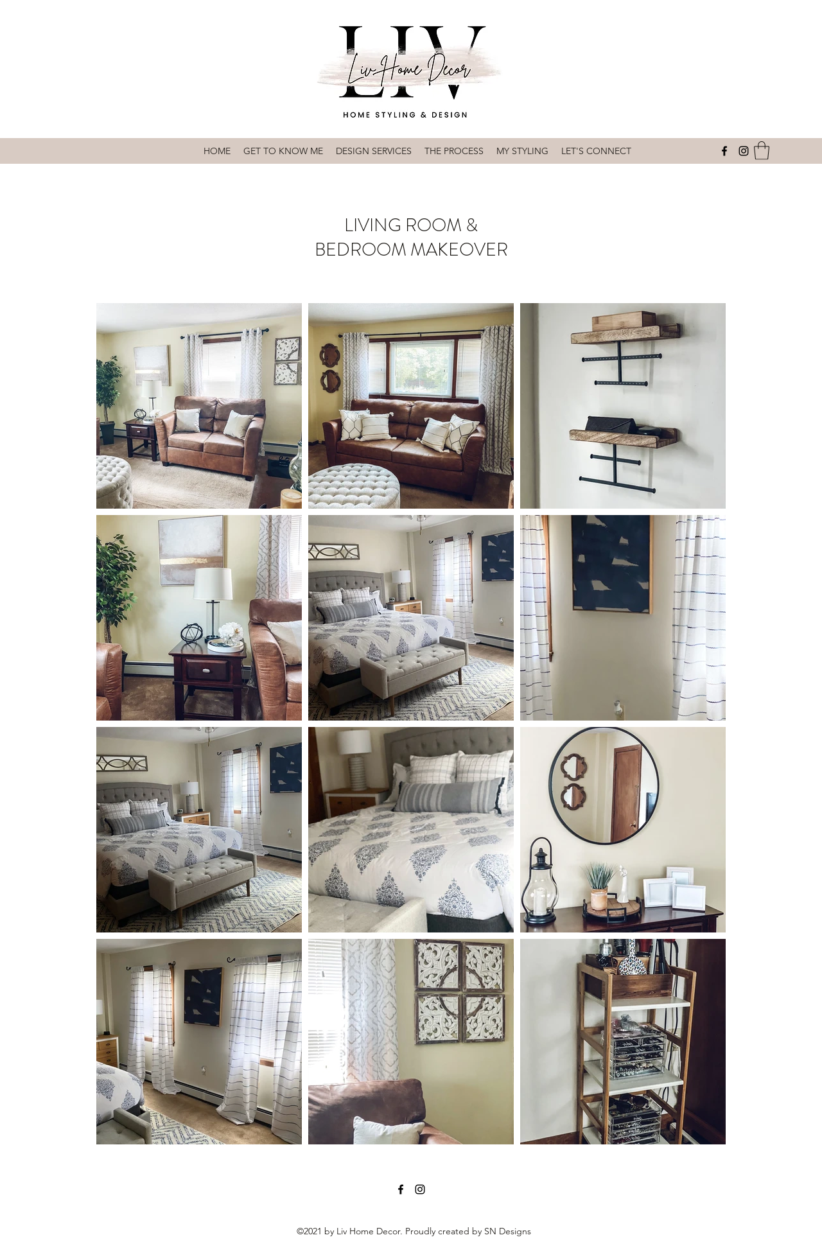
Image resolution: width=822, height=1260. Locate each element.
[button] (761, 150)
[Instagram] (743, 150)
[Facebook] (724, 150)
